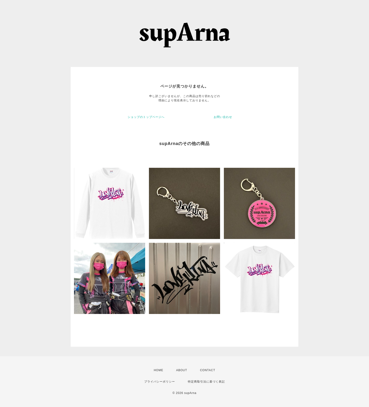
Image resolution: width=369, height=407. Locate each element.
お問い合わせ (223, 117)
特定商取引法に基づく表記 (206, 381)
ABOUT (181, 370)
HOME (158, 370)
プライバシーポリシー (159, 381)
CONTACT (207, 370)
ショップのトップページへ (146, 117)
